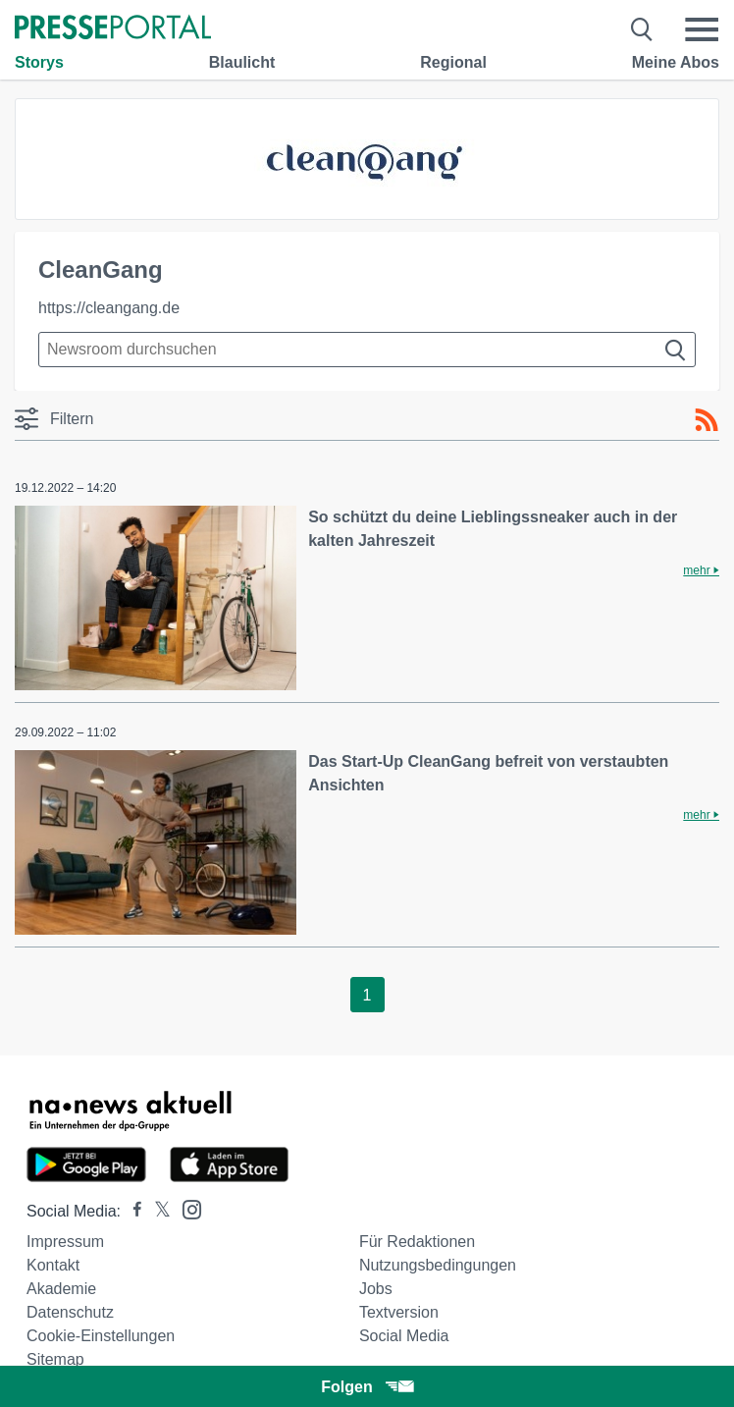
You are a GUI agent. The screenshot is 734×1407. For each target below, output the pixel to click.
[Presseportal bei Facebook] (131, 1211)
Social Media (404, 1335)
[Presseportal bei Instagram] (186, 1208)
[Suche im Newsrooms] (367, 349)
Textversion (399, 1312)
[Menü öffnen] (701, 29)
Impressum (65, 1241)
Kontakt (52, 1265)
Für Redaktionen (417, 1241)
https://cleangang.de (109, 307)
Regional (453, 62)
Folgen (366, 1387)
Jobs (376, 1288)
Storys (39, 62)
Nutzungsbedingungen (437, 1265)
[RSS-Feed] (706, 420)
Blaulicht (242, 62)
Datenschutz (70, 1312)
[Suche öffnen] (642, 29)
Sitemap (55, 1359)
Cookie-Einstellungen (100, 1335)
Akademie (61, 1288)
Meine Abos (675, 62)
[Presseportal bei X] (156, 1211)
